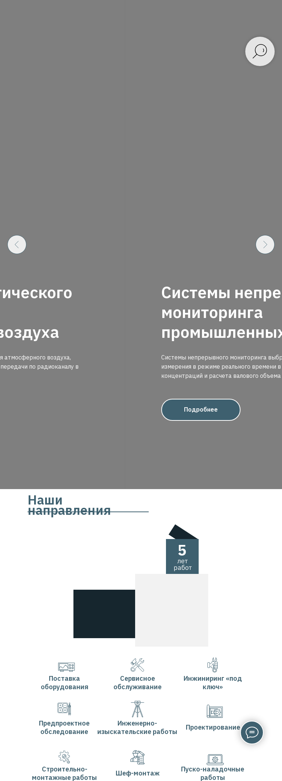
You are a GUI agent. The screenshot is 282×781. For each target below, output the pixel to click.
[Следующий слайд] (265, 351)
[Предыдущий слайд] (16, 351)
